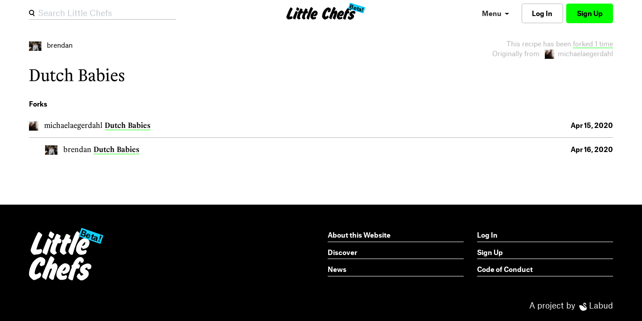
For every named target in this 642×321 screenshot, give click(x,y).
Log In (542, 13)
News (337, 269)
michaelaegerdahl (73, 125)
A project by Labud (571, 305)
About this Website (359, 234)
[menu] (495, 13)
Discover (342, 252)
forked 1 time (593, 43)
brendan (77, 149)
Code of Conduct (505, 269)
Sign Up (590, 13)
